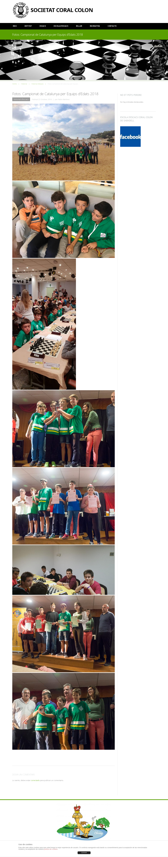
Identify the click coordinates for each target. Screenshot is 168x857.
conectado (35, 780)
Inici (15, 26)
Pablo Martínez (64, 99)
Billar (79, 26)
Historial (24, 84)
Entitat (28, 26)
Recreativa (95, 26)
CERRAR (84, 852)
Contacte (112, 26)
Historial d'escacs (37, 84)
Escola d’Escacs (61, 26)
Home (14, 84)
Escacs (43, 26)
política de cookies (51, 849)
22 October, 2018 (45, 99)
